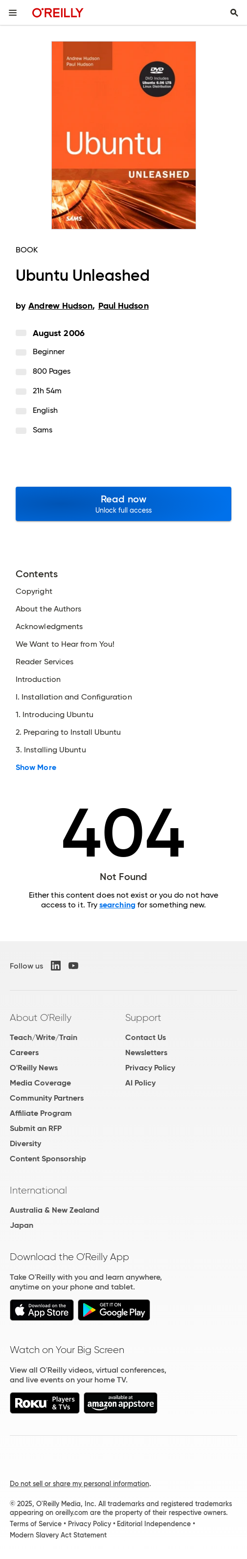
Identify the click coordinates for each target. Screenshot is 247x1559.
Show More (36, 767)
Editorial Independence (154, 1523)
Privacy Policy (150, 1067)
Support (143, 1017)
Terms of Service (36, 1523)
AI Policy (140, 1083)
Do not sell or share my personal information (79, 1483)
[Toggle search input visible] (234, 12)
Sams (42, 429)
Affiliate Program (41, 1113)
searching (117, 905)
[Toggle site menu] (12, 12)
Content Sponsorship (48, 1158)
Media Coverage (40, 1083)
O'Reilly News (34, 1067)
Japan (21, 1225)
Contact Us (145, 1037)
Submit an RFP (36, 1128)
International (38, 1190)
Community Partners (47, 1098)
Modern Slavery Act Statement (58, 1535)
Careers (24, 1052)
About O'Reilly (40, 1017)
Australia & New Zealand (54, 1210)
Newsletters (146, 1052)
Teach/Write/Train (43, 1037)
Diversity (25, 1143)
